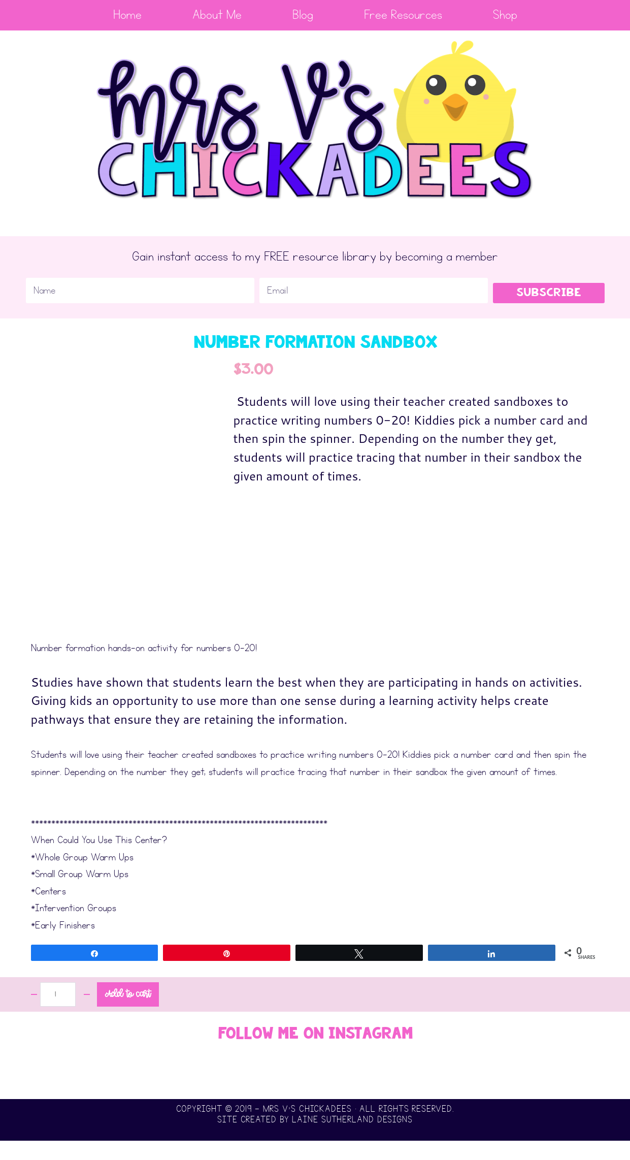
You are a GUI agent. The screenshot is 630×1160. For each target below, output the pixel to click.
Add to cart (128, 1014)
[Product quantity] (58, 1014)
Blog (302, 15)
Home (127, 15)
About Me (217, 15)
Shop (505, 15)
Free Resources (403, 15)
